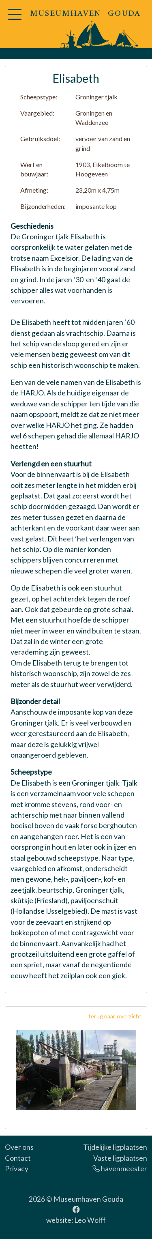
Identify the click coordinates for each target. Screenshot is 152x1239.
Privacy (16, 1168)
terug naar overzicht (114, 1016)
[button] (14, 19)
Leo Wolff (90, 1220)
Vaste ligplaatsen (120, 1158)
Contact (18, 1158)
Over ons (19, 1147)
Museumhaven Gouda (88, 1199)
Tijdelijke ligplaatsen (115, 1147)
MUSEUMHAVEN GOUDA (85, 14)
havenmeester (119, 1168)
